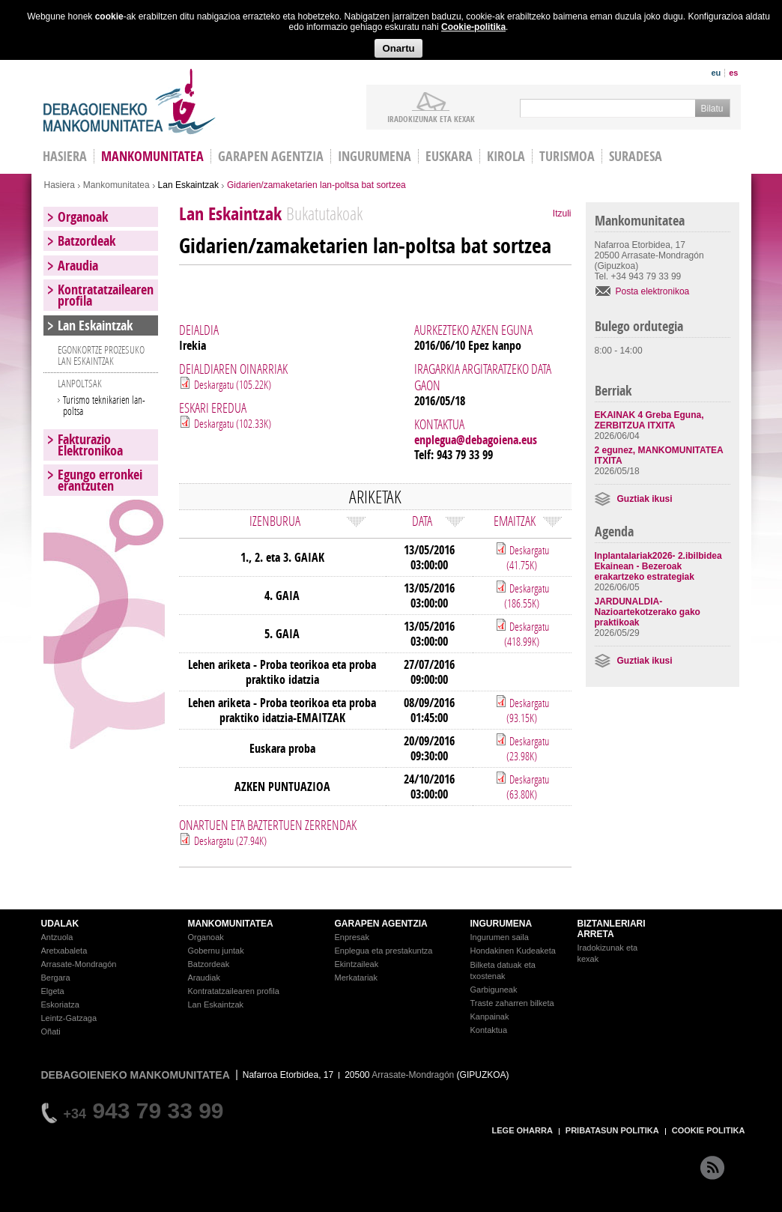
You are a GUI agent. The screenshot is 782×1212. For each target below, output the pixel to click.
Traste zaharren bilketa (512, 1003)
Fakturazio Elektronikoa (90, 445)
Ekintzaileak (357, 964)
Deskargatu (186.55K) (526, 595)
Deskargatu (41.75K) (527, 557)
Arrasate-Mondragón (79, 964)
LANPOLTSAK (80, 383)
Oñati (51, 1031)
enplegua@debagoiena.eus (475, 439)
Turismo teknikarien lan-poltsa (104, 405)
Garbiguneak (494, 989)
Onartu (398, 48)
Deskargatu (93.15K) (527, 710)
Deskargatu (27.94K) (230, 840)
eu (716, 72)
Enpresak (352, 937)
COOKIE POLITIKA (708, 1130)
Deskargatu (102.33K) (232, 423)
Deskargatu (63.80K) (527, 787)
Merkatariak (356, 977)
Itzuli (562, 213)
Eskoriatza (60, 1004)
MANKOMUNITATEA (230, 923)
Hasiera (59, 185)
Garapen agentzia (271, 156)
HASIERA (65, 156)
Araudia (78, 265)
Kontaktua (489, 1029)
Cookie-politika (473, 27)
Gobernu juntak (216, 950)
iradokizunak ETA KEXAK (431, 118)
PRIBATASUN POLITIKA (612, 1130)
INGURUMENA (501, 923)
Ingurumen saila (499, 937)
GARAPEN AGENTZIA (381, 923)
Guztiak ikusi (645, 499)
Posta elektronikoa (653, 291)
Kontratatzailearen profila (106, 295)
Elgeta (52, 991)
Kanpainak (489, 1016)
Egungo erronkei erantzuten (100, 480)
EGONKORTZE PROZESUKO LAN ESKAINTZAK (101, 355)
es (733, 72)
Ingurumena (374, 156)
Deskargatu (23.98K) (527, 748)
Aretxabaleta (64, 950)
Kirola (506, 156)
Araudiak (204, 977)
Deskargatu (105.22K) (232, 384)
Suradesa (635, 156)
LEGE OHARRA (522, 1130)
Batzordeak (86, 240)
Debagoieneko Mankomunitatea (129, 101)
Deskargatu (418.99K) (526, 634)
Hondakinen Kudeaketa (513, 950)
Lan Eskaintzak (188, 185)
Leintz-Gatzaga (69, 1017)
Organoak (83, 216)
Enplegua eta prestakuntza (384, 950)
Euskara (449, 156)
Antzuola (57, 937)
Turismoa (567, 156)
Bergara (55, 977)
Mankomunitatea (152, 156)
